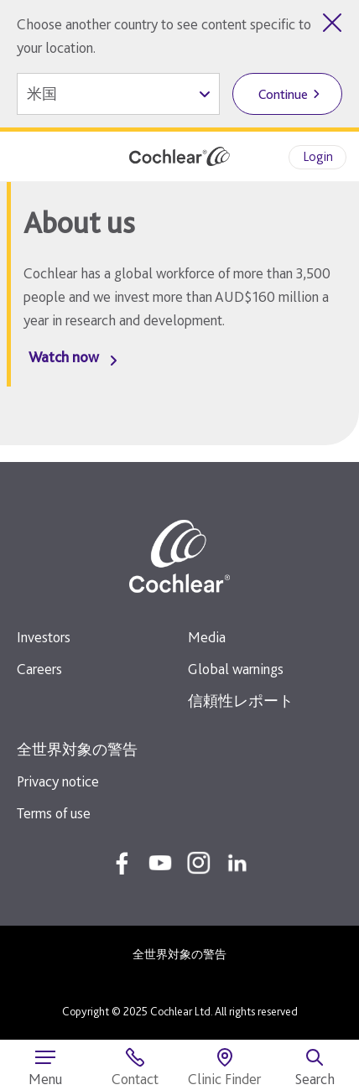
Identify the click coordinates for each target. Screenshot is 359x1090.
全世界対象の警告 (77, 749)
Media (207, 637)
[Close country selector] (332, 23)
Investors (43, 637)
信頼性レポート (241, 700)
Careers (39, 668)
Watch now (64, 357)
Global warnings (236, 668)
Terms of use (54, 813)
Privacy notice (58, 781)
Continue (283, 94)
